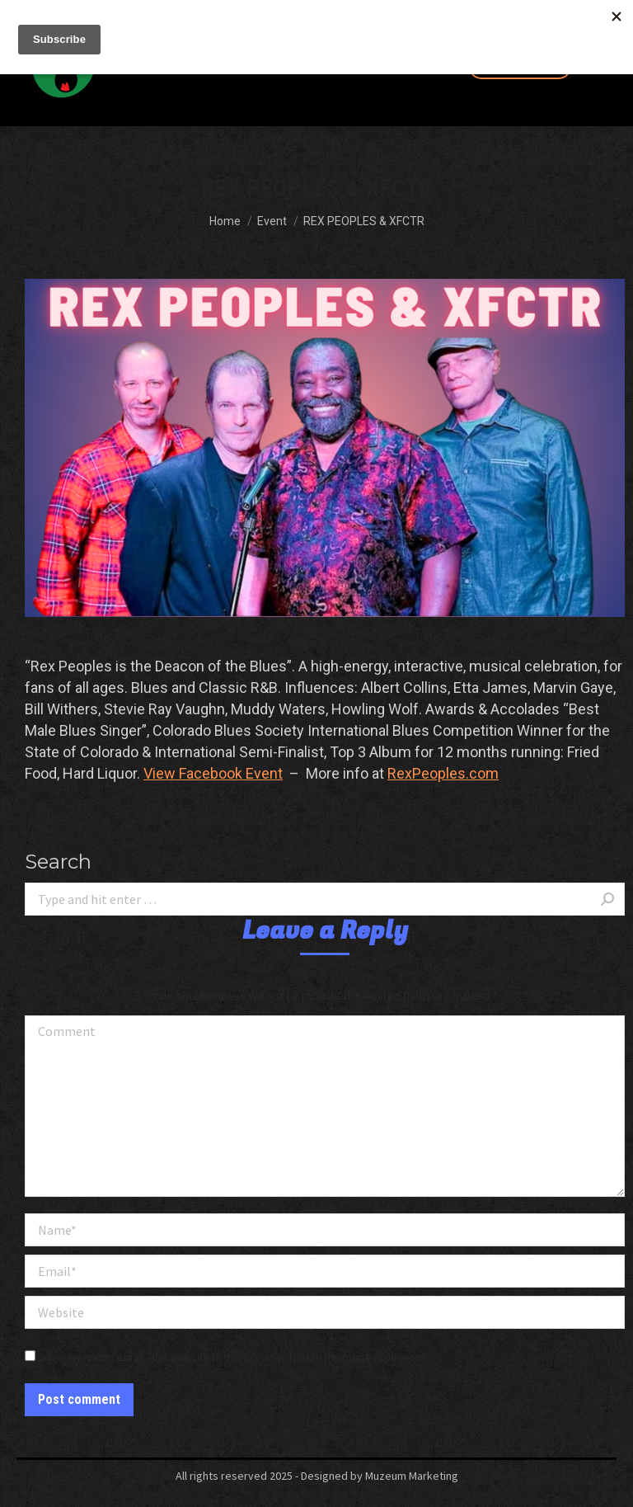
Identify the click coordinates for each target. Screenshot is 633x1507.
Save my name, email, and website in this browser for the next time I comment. (234, 1356)
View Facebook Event (213, 773)
